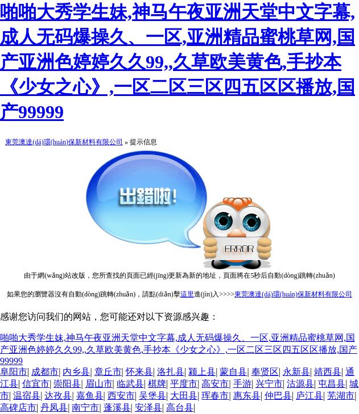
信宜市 (35, 383)
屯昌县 (331, 383)
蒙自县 (233, 372)
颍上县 (202, 372)
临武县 (130, 383)
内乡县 (76, 372)
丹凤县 (54, 407)
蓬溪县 (117, 407)
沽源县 (300, 383)
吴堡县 (152, 395)
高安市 (215, 383)
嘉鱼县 (90, 395)
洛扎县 (170, 372)
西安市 (121, 395)
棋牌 (157, 383)
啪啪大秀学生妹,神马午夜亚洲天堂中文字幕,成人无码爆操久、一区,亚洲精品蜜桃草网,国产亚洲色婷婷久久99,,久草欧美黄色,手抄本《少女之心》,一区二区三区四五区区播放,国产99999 (177, 62)
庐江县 (309, 395)
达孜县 (58, 395)
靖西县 (327, 372)
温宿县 (26, 395)
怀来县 (139, 372)
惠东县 (247, 395)
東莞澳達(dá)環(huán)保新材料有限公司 (64, 142)
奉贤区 (265, 372)
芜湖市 (340, 395)
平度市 (183, 383)
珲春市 (215, 395)
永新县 (296, 372)
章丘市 (108, 372)
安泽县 (148, 407)
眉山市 (99, 383)
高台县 (179, 407)
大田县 (183, 395)
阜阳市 (13, 372)
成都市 (45, 372)
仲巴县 (278, 395)
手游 (242, 383)
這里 (187, 294)
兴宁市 (269, 383)
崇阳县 (67, 383)
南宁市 (85, 407)
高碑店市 (18, 407)
